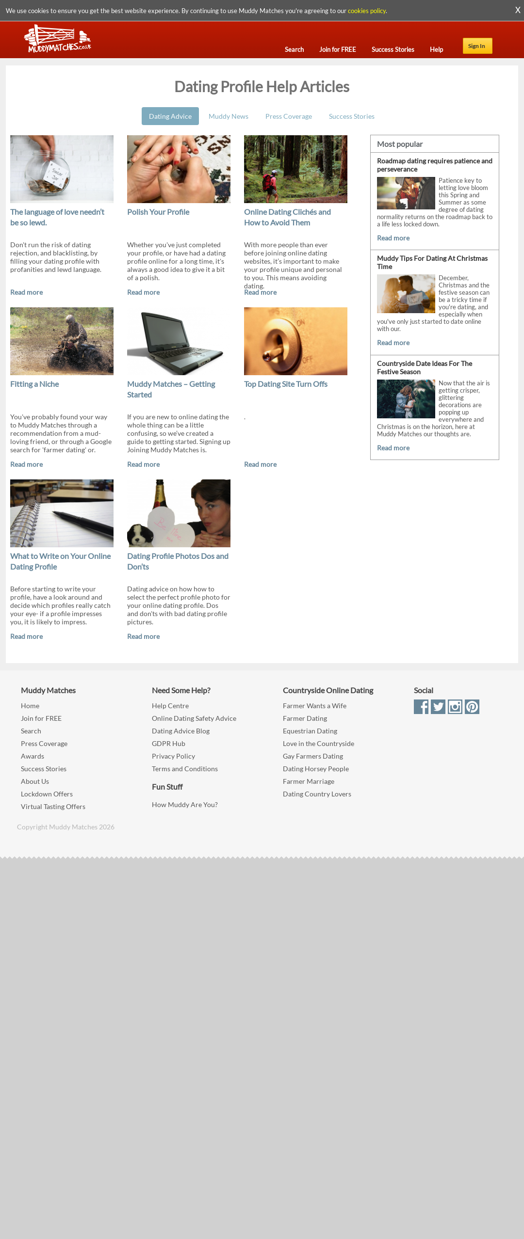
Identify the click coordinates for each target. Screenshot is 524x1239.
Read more (26, 292)
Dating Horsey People (316, 768)
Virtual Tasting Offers (53, 806)
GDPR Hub (168, 743)
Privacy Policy (173, 756)
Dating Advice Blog (181, 731)
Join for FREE (41, 718)
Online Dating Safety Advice (194, 718)
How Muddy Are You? (185, 804)
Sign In (476, 45)
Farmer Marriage (308, 781)
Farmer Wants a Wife (314, 705)
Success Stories (352, 116)
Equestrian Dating (310, 731)
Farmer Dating (305, 718)
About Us (35, 781)
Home (30, 705)
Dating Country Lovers (317, 794)
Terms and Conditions (185, 768)
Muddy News (228, 116)
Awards (32, 756)
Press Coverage (288, 116)
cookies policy (367, 11)
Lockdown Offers (47, 794)
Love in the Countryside (318, 743)
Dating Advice (170, 116)
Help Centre (170, 705)
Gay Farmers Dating (313, 756)
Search (31, 731)
